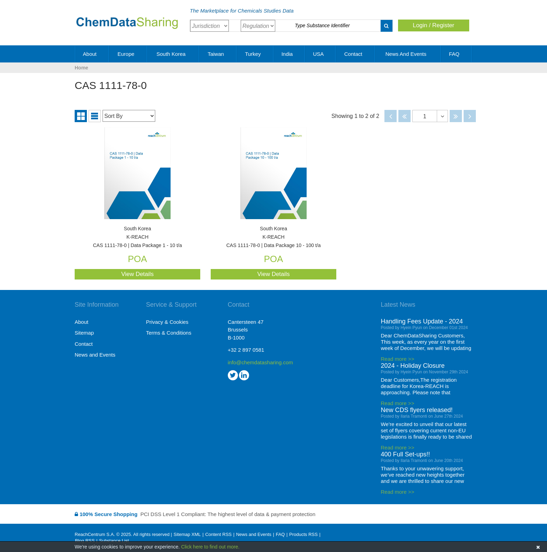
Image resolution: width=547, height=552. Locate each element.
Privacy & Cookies (167, 322)
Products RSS (303, 534)
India (290, 54)
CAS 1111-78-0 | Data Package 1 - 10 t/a (137, 237)
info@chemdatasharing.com (260, 362)
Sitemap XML (187, 534)
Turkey (255, 54)
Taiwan (218, 54)
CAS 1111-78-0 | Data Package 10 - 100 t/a (273, 237)
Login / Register (433, 25)
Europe (129, 54)
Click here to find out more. (210, 547)
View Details (137, 274)
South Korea (173, 54)
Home (81, 67)
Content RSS (218, 534)
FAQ (456, 54)
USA (320, 54)
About (92, 54)
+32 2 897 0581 (246, 350)
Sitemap (84, 333)
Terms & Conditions (168, 333)
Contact (355, 54)
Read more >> (397, 359)
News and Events (408, 54)
